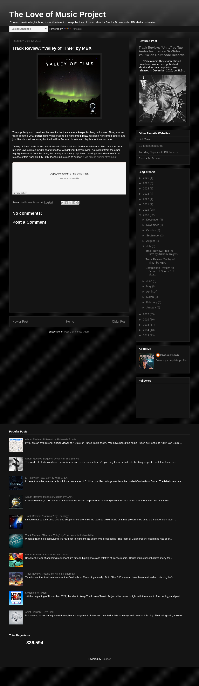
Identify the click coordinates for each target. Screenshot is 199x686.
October (151, 230)
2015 (146, 324)
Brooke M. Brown (149, 158)
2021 (146, 204)
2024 (146, 188)
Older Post (119, 321)
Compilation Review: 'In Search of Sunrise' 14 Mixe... (160, 271)
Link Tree (144, 139)
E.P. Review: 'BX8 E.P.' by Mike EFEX (46, 477)
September (153, 235)
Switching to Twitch (35, 592)
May (149, 286)
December (152, 219)
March (150, 297)
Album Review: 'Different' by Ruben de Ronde (50, 439)
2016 (146, 319)
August (150, 240)
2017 (146, 314)
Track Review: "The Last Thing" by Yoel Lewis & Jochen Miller (59, 535)
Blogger (106, 658)
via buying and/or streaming (100, 156)
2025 (146, 183)
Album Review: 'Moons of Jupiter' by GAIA (48, 496)
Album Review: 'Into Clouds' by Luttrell (46, 554)
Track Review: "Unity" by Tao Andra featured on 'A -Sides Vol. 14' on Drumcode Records (161, 51)
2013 (146, 335)
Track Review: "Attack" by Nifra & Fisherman (50, 573)
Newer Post (20, 321)
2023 (146, 193)
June (149, 281)
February (152, 302)
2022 (146, 199)
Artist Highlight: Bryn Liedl (39, 611)
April (149, 291)
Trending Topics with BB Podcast (158, 152)
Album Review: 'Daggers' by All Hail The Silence (52, 458)
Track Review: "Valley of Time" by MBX (160, 261)
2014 (146, 330)
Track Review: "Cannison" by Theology (47, 516)
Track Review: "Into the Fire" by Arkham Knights (162, 252)
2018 (146, 215)
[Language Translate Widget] (28, 29)
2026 (146, 178)
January (151, 307)
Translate (73, 28)
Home (70, 321)
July (149, 246)
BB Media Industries (151, 145)
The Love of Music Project (57, 14)
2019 (146, 209)
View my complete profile (171, 360)
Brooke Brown (169, 355)
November (152, 225)
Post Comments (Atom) (77, 331)
